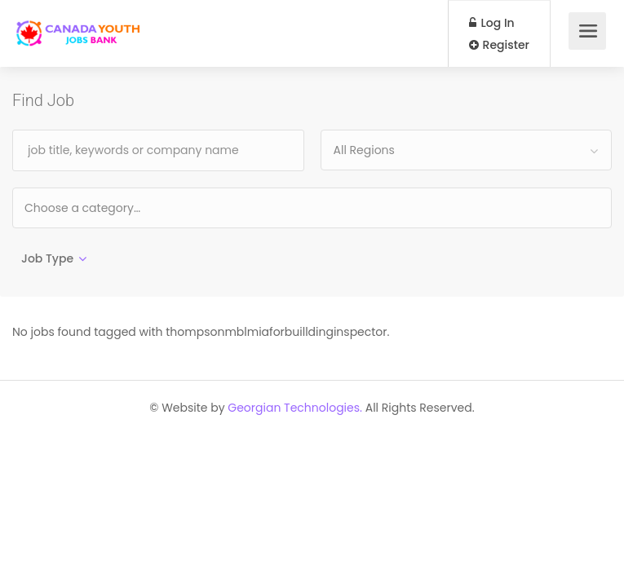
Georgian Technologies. (295, 407)
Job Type (47, 258)
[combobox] (467, 150)
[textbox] (135, 207)
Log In (492, 23)
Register (499, 45)
